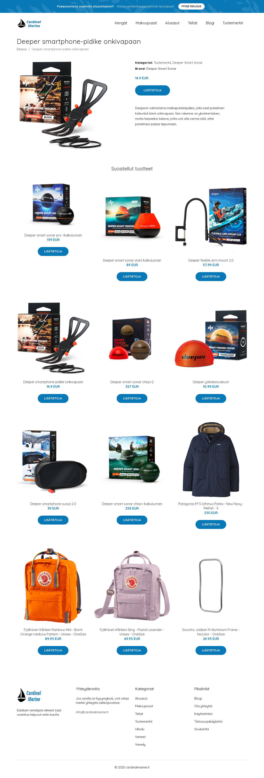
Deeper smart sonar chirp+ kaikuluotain (132, 507)
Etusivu (22, 53)
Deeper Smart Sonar (187, 66)
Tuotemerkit (232, 24)
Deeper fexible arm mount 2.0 (210, 264)
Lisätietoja (152, 94)
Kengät (121, 24)
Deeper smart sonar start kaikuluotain (132, 264)
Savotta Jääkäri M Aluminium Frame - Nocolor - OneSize (211, 635)
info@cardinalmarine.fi (92, 716)
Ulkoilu (139, 733)
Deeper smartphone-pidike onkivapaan (53, 386)
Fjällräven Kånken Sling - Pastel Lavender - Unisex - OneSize (132, 635)
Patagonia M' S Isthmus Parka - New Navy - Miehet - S (211, 509)
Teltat (192, 24)
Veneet (140, 740)
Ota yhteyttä (203, 710)
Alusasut (172, 24)
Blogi (210, 24)
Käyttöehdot (203, 717)
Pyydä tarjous (191, 6)
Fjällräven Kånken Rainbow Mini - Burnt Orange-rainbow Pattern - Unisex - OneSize (53, 635)
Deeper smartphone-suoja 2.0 (53, 507)
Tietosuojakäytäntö (208, 725)
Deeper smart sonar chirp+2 (132, 386)
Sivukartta (201, 733)
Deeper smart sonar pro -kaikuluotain (53, 239)
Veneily (140, 748)
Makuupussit (146, 24)
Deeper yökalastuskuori (211, 386)
